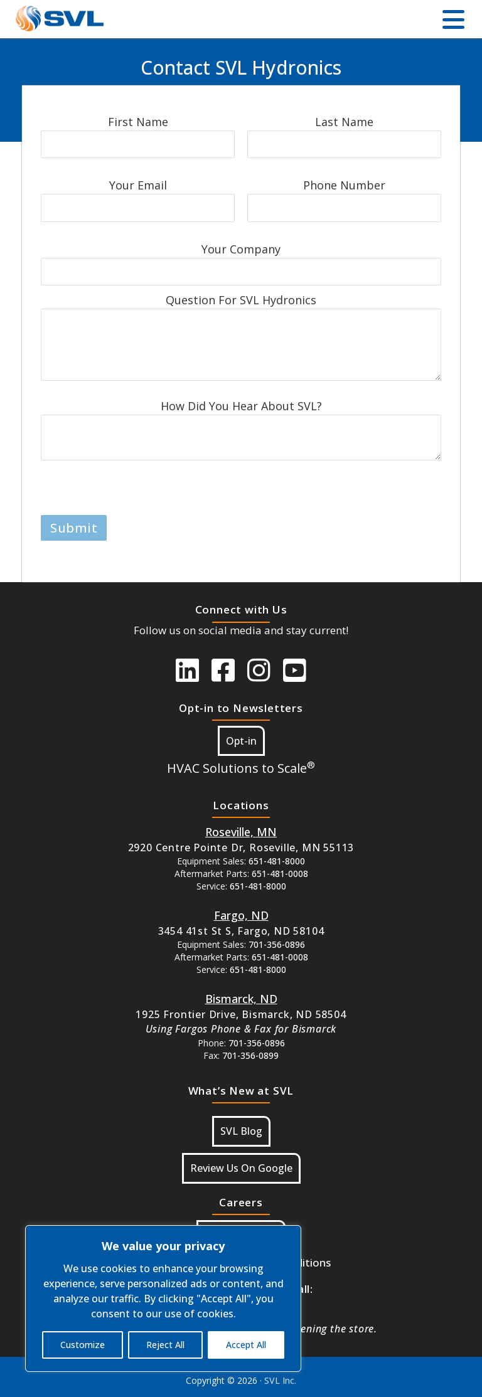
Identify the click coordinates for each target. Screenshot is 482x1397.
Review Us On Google (241, 1168)
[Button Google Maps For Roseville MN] (241, 831)
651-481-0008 (280, 873)
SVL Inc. (280, 1380)
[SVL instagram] (259, 670)
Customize (82, 1345)
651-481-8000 (277, 861)
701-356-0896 (277, 944)
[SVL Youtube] (295, 670)
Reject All (165, 1345)
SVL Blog (241, 1131)
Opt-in (241, 741)
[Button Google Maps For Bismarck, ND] (241, 998)
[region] (163, 1298)
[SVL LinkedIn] (187, 670)
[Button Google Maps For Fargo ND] (241, 915)
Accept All (246, 1345)
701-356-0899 (250, 1055)
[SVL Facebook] (223, 670)
